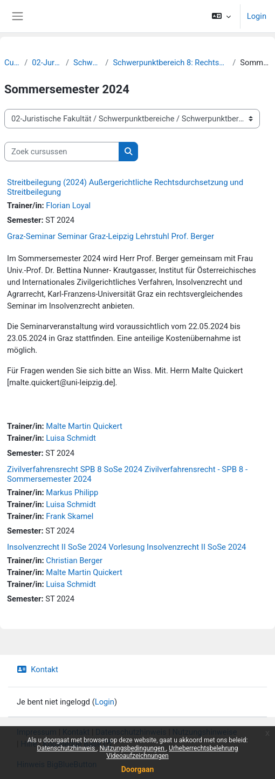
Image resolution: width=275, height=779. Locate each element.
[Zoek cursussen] (61, 151)
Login (256, 16)
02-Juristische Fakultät (46, 62)
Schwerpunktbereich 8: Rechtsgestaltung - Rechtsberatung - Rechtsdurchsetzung (170, 62)
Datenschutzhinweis (67, 748)
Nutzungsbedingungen (132, 748)
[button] (220, 16)
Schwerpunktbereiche (87, 62)
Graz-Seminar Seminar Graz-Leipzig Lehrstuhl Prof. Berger (110, 236)
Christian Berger (74, 560)
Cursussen (12, 62)
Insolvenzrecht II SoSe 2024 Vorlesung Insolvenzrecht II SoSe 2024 (126, 547)
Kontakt (37, 669)
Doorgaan (137, 769)
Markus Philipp (72, 492)
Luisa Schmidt (70, 438)
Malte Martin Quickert (84, 426)
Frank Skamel (69, 516)
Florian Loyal (68, 205)
